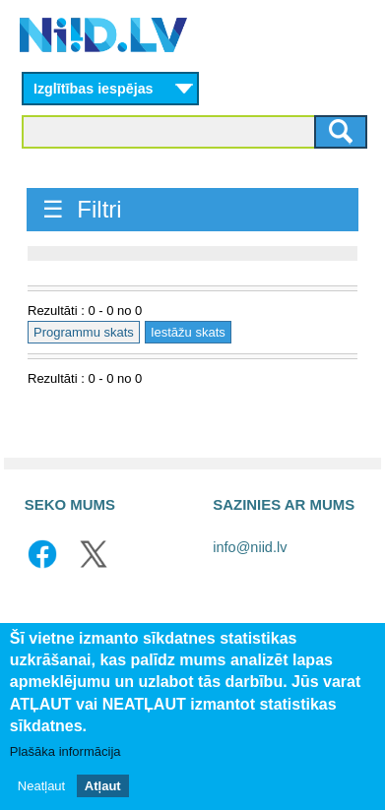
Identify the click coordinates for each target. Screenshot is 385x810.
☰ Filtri (82, 209)
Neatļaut (41, 786)
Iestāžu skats (188, 332)
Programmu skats (83, 332)
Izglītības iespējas (93, 88)
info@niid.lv (250, 547)
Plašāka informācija (65, 751)
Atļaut (103, 786)
